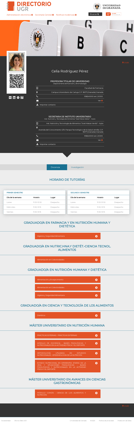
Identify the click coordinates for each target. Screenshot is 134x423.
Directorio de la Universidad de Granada (29, 6)
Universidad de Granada (107, 6)
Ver (100, 100)
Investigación (77, 167)
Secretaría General (44, 15)
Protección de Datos (124, 421)
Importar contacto (48, 105)
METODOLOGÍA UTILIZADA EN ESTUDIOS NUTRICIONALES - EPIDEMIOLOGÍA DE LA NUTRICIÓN (61, 354)
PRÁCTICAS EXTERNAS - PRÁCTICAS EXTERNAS (57, 335)
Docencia (55, 167)
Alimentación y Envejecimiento (50, 280)
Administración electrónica (20, 15)
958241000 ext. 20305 (93, 96)
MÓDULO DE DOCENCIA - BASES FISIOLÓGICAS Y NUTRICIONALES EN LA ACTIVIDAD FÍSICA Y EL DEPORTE (61, 344)
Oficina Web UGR (20, 421)
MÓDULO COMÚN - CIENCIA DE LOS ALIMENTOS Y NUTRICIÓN (61, 394)
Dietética (41, 315)
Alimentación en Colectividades (50, 260)
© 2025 (92, 421)
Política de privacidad (106, 421)
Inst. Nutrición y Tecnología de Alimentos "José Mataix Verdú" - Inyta (69, 119)
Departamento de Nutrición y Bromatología (69, 83)
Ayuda (125, 62)
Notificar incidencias (66, 15)
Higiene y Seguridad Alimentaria (51, 236)
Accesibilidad (5, 421)
